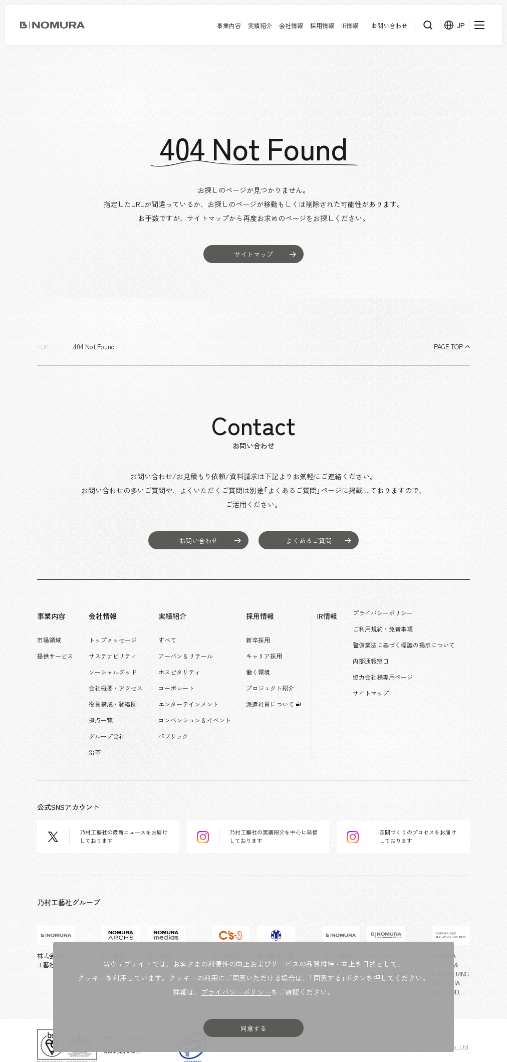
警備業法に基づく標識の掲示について (419, 643)
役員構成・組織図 (116, 689)
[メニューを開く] (479, 25)
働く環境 (267, 662)
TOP (43, 346)
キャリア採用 (273, 649)
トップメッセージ (116, 635)
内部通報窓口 (386, 656)
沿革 (98, 730)
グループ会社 (110, 716)
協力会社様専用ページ (398, 670)
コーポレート (182, 676)
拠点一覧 (104, 703)
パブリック (179, 716)
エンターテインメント (194, 689)
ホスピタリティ (185, 662)
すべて (173, 635)
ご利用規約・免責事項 (398, 629)
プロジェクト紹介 (279, 676)
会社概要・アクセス (119, 676)
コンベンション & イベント (200, 703)
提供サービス (55, 649)
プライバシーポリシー (398, 615)
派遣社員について (279, 689)
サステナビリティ (116, 649)
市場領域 (49, 635)
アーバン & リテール (191, 649)
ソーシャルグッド (116, 662)
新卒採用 (267, 635)
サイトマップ (386, 683)
